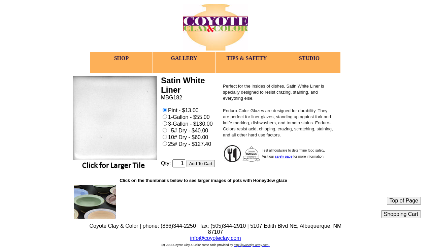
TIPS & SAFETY (246, 58)
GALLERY (184, 58)
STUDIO (309, 58)
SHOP (121, 58)
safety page (284, 156)
